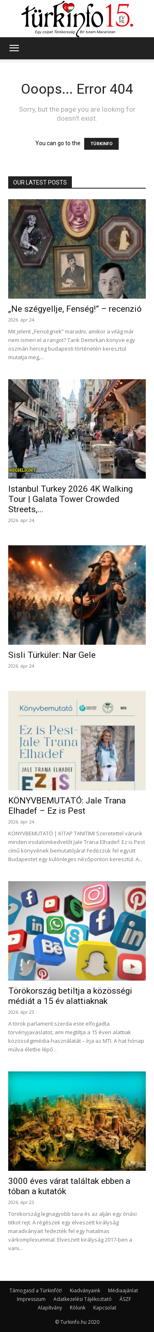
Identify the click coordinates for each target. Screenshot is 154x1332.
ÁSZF (125, 1299)
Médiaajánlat (123, 1290)
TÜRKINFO (101, 143)
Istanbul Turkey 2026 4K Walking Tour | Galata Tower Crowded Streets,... (70, 499)
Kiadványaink (85, 1290)
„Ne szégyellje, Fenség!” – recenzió (75, 309)
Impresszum (31, 1299)
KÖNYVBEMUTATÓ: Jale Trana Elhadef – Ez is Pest (67, 806)
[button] (14, 48)
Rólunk (77, 1307)
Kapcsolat (104, 1307)
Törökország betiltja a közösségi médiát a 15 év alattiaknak (70, 996)
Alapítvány (50, 1307)
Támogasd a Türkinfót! (35, 1290)
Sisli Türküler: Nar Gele (52, 655)
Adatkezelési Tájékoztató (82, 1299)
